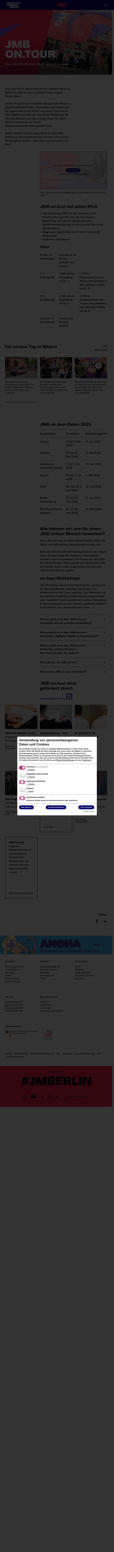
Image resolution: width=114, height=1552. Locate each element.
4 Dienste (30, 777)
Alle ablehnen (26, 807)
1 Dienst (29, 791)
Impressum (86, 760)
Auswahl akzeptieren (56, 807)
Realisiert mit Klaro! (89, 811)
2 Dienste (30, 770)
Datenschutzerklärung (65, 760)
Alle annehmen (86, 807)
